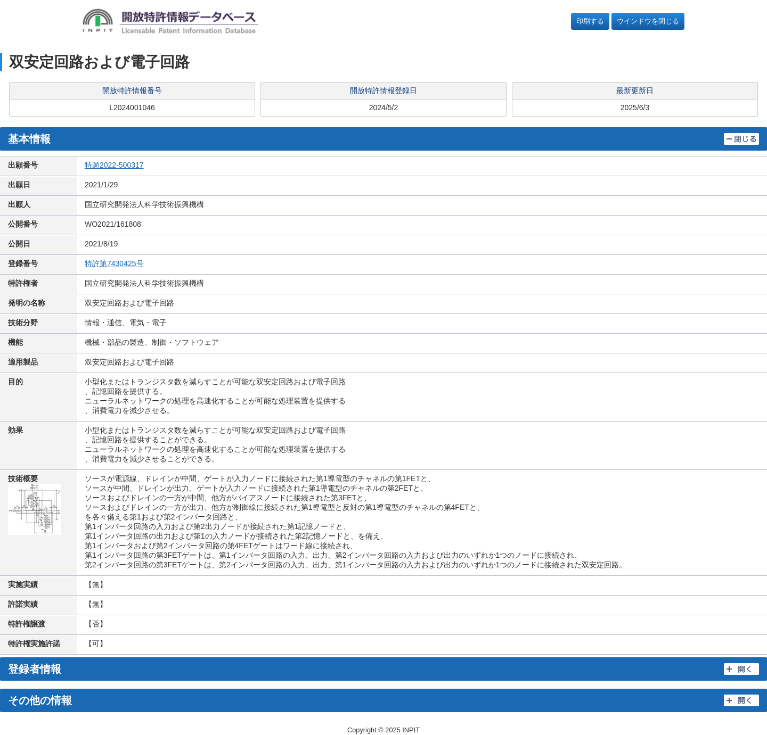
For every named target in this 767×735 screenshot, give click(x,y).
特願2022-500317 (114, 165)
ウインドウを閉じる (648, 21)
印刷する (590, 21)
